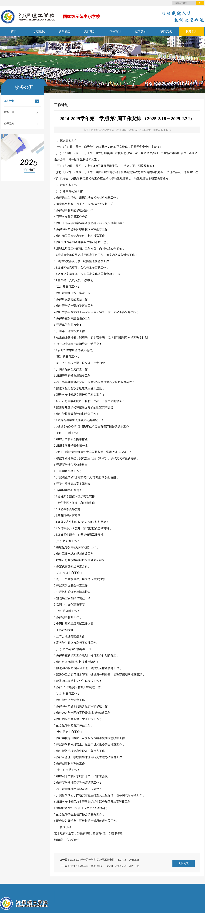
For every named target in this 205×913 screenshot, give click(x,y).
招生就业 (115, 31)
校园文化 (166, 31)
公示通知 (21, 124)
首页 (14, 31)
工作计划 (193, 89)
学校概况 (39, 31)
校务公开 (191, 31)
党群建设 (90, 31)
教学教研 (140, 31)
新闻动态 (64, 31)
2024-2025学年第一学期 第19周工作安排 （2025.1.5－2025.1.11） (106, 859)
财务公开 (21, 113)
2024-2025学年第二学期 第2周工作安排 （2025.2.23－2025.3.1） (105, 866)
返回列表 (183, 863)
